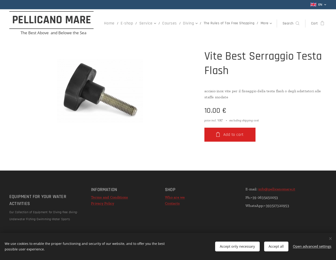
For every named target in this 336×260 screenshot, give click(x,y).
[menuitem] (117, 23)
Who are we (175, 197)
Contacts (172, 203)
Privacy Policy (102, 203)
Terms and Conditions (109, 197)
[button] (291, 23)
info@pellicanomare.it (276, 189)
